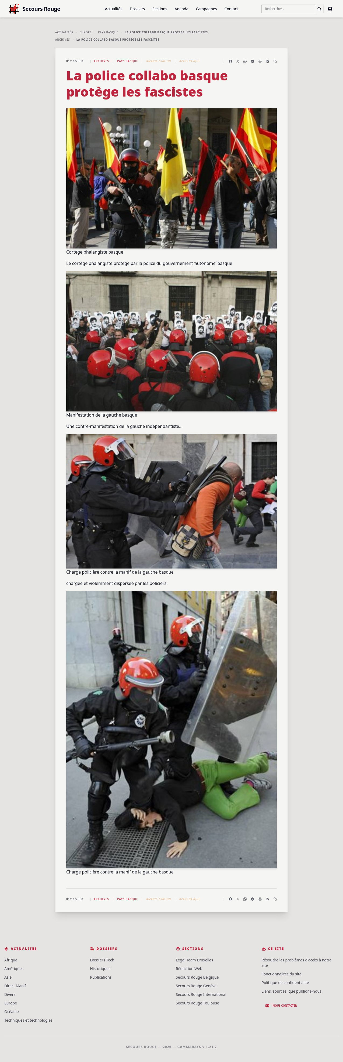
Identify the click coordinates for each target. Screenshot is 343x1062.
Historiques (100, 968)
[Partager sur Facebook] (230, 61)
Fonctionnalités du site (282, 973)
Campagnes (206, 8)
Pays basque (108, 32)
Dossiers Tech (102, 959)
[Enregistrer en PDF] (267, 61)
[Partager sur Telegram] (252, 61)
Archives (62, 39)
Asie (8, 977)
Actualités (113, 8)
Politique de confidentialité (285, 982)
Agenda (181, 8)
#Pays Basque (189, 61)
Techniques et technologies (28, 1020)
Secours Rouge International (201, 994)
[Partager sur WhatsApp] (245, 61)
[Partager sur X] (237, 61)
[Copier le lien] (275, 61)
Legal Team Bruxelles (194, 959)
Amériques (13, 968)
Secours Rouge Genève (196, 985)
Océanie (11, 1011)
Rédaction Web (189, 968)
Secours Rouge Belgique (197, 977)
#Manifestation (158, 61)
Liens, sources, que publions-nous (291, 991)
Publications (101, 977)
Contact (231, 8)
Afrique (10, 959)
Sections (159, 8)
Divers (9, 994)
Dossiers (137, 8)
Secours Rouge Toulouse (197, 1003)
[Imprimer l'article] (260, 61)
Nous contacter (281, 1006)
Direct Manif (15, 985)
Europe (86, 32)
